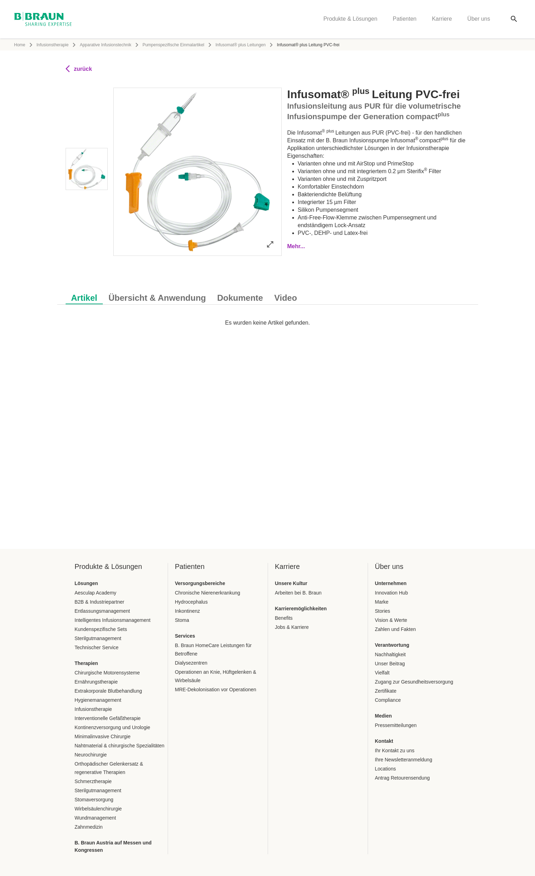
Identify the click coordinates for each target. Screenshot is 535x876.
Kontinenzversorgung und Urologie (113, 727)
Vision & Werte (391, 620)
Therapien (86, 663)
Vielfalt (382, 672)
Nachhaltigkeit (390, 654)
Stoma (182, 620)
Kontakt (384, 741)
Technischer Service (97, 647)
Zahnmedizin (89, 827)
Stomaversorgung (94, 799)
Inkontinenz (187, 611)
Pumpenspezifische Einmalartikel (173, 44)
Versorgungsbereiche (200, 583)
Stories (382, 611)
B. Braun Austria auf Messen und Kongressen (113, 846)
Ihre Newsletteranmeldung (403, 759)
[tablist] (267, 294)
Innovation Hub (391, 593)
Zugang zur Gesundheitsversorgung (414, 682)
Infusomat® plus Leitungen (240, 44)
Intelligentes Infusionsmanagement (113, 620)
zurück (79, 68)
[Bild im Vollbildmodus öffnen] (270, 244)
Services (185, 636)
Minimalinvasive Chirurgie (103, 736)
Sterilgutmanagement (98, 638)
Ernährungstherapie (96, 682)
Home (19, 44)
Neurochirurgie (91, 755)
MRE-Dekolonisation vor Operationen (215, 689)
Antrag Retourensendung (402, 778)
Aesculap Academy (95, 593)
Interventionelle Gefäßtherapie (108, 718)
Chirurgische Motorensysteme (107, 672)
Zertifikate (385, 691)
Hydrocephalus (191, 602)
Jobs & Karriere (292, 627)
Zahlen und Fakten (395, 629)
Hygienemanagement (98, 700)
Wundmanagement (95, 818)
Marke (382, 602)
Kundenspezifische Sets (101, 629)
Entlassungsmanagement (102, 611)
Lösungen (86, 583)
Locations (385, 769)
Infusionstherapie (52, 44)
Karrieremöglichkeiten (301, 608)
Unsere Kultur (291, 583)
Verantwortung (392, 645)
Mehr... (296, 246)
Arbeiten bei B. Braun (298, 593)
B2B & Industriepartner (100, 602)
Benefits (284, 618)
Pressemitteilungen (396, 725)
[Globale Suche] (514, 20)
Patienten (405, 19)
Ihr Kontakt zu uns (395, 750)
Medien (383, 716)
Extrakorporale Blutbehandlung (108, 691)
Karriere (442, 19)
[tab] (84, 297)
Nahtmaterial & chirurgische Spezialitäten (120, 745)
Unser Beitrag (390, 663)
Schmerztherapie (93, 781)
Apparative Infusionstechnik (105, 44)
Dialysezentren (191, 663)
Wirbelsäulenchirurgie (98, 809)
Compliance (388, 700)
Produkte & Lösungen (350, 19)
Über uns (478, 19)
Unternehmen (391, 583)
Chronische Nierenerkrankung (207, 593)
